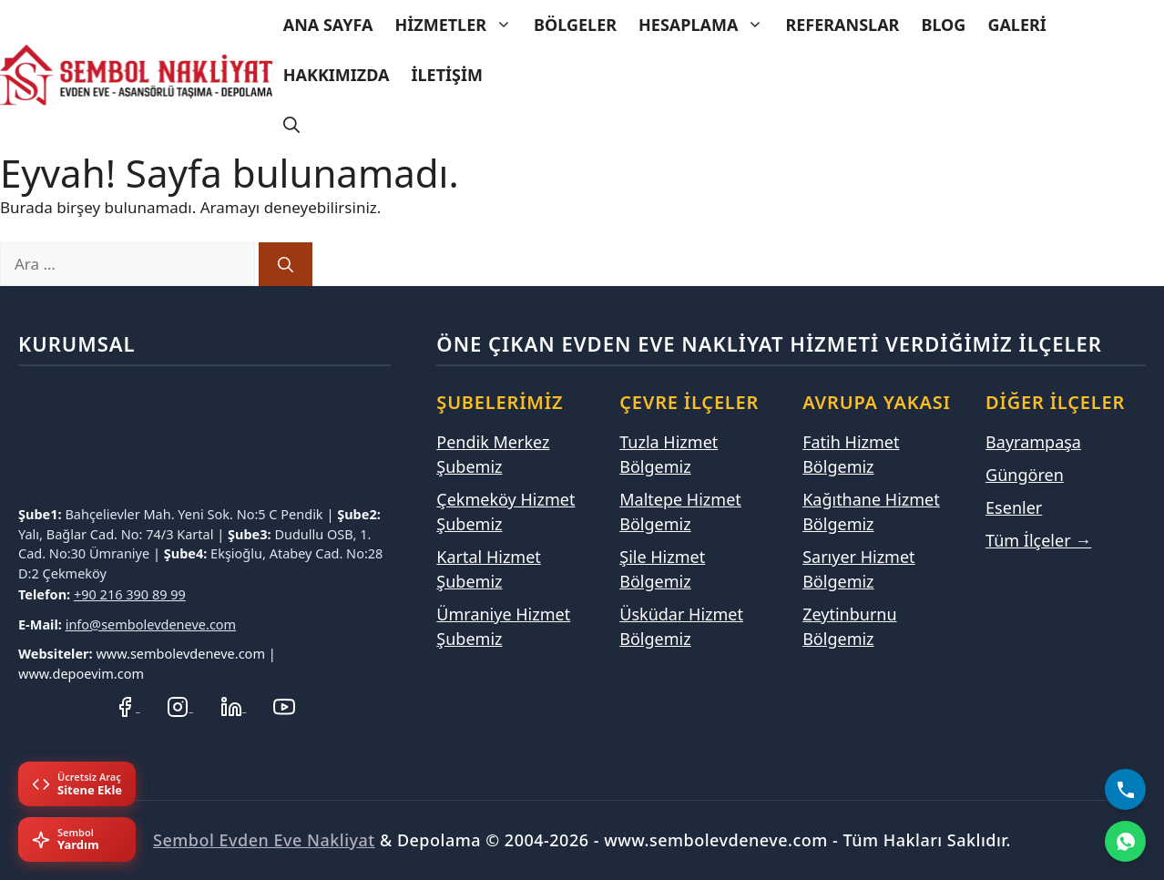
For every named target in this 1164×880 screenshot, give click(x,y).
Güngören (1024, 475)
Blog (943, 25)
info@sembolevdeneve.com (151, 624)
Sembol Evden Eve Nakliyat (264, 840)
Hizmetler (458, 25)
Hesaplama (706, 25)
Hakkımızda (336, 75)
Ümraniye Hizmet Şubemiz (503, 626)
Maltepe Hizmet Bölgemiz (680, 511)
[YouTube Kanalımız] (284, 705)
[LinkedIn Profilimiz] (233, 705)
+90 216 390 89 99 (130, 594)
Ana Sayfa (328, 25)
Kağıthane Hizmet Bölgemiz (871, 511)
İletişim (447, 75)
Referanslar (842, 25)
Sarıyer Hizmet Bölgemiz (858, 569)
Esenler (1013, 507)
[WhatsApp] (1125, 841)
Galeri (1016, 25)
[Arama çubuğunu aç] (291, 125)
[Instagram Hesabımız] (179, 705)
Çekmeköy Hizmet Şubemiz (505, 511)
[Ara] (285, 264)
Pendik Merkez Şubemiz (492, 454)
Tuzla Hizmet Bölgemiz (668, 454)
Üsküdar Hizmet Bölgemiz (681, 626)
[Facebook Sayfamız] (126, 705)
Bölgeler (575, 25)
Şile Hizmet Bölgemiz (662, 569)
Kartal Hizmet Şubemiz (488, 569)
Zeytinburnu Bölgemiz (849, 626)
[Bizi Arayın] (1125, 789)
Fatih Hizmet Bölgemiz (850, 454)
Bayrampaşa (1033, 442)
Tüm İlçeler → (1038, 540)
